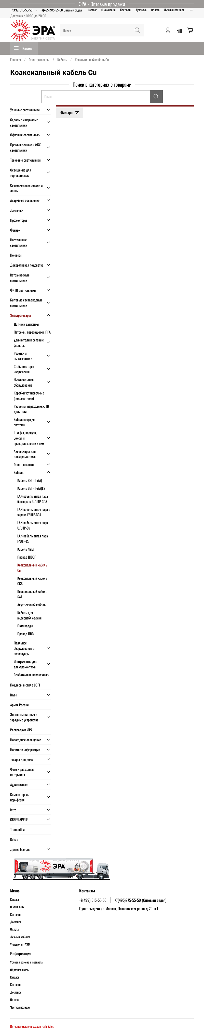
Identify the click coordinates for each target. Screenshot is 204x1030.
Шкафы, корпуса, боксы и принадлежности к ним (29, 438)
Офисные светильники (25, 134)
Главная (15, 59)
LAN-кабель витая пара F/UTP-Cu (32, 538)
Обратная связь (19, 970)
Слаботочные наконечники (31, 674)
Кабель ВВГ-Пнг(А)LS (31, 488)
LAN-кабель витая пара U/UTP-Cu (32, 525)
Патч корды (25, 625)
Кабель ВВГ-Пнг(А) (29, 480)
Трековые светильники (25, 160)
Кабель (62, 59)
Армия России (19, 704)
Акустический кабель (31, 604)
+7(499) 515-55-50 (21, 10)
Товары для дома (21, 759)
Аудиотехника (19, 784)
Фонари (15, 230)
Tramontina (17, 829)
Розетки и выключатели (23, 355)
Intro (13, 809)
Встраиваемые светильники (20, 277)
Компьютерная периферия (19, 797)
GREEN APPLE (19, 819)
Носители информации (25, 749)
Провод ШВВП (26, 557)
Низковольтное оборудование (24, 382)
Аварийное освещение (24, 200)
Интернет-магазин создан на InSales (32, 1026)
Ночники (15, 255)
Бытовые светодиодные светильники (26, 302)
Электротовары (39, 59)
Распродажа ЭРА (21, 729)
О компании (108, 9)
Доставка (141, 9)
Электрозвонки (24, 464)
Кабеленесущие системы (24, 422)
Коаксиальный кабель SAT (32, 594)
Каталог (92, 9)
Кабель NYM (25, 549)
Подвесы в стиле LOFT (25, 685)
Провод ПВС (25, 633)
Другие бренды (20, 849)
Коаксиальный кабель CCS (32, 580)
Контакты (125, 9)
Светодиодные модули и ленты (26, 187)
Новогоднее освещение (25, 739)
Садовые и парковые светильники (24, 122)
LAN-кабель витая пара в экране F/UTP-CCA (33, 512)
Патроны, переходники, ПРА (32, 332)
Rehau (14, 839)
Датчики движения (26, 324)
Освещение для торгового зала (20, 172)
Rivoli (13, 694)
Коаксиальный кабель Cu (32, 567)
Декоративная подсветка (27, 265)
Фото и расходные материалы (22, 772)
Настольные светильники (18, 242)
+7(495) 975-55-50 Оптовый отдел (61, 10)
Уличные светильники (24, 109)
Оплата (155, 9)
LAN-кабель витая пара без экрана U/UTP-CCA (32, 498)
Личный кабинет (174, 9)
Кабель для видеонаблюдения (29, 615)
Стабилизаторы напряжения (24, 369)
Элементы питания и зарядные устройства (24, 717)
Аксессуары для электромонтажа (25, 453)
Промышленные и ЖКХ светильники (25, 147)
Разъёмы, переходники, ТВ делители (31, 408)
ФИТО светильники (23, 290)
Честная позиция (20, 1007)
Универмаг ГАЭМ (20, 944)
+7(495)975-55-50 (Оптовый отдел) (140, 900)
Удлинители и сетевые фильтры (29, 342)
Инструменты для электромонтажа (25, 664)
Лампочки (16, 210)
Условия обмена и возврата (26, 962)
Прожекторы (18, 220)
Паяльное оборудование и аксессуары (24, 648)
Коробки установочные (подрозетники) (29, 395)
